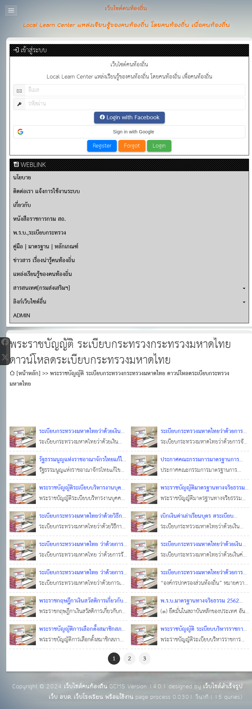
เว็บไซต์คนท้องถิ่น (85, 686)
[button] (129, 131)
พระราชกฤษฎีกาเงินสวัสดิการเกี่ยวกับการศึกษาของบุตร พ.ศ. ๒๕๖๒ (81, 606)
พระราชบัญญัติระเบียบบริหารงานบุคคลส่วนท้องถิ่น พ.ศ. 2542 (83, 493)
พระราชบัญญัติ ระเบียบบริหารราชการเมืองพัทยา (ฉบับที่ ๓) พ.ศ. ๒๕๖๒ (203, 634)
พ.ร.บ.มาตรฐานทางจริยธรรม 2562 (200, 601)
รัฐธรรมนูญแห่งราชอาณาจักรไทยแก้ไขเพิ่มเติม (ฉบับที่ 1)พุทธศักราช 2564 (82, 465)
